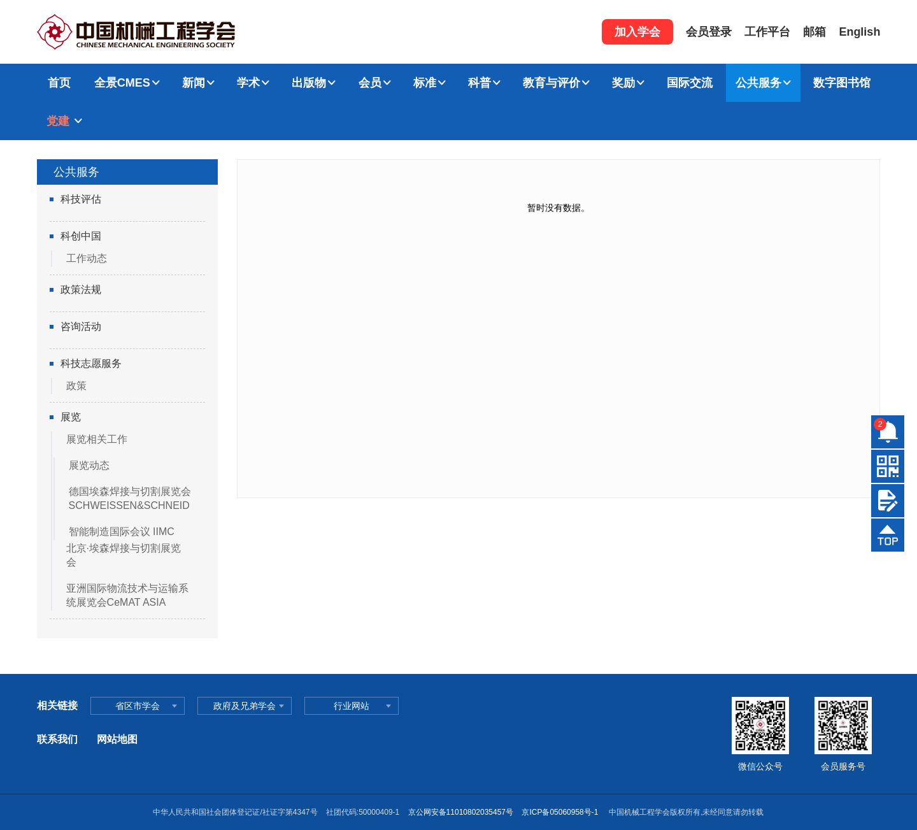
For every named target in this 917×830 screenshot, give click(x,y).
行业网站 (351, 706)
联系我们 (57, 739)
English (859, 31)
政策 (76, 385)
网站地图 (117, 739)
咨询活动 (80, 326)
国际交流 (690, 82)
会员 (370, 82)
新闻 (193, 82)
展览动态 (89, 465)
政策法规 (80, 289)
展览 (70, 416)
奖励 (623, 82)
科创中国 (80, 236)
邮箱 (814, 31)
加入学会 (637, 31)
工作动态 (86, 258)
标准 (424, 82)
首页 (59, 82)
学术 (248, 82)
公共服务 (758, 82)
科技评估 (80, 199)
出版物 (309, 82)
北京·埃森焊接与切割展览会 (123, 555)
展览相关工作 (96, 439)
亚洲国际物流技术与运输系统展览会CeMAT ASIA (127, 595)
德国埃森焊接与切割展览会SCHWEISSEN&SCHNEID (130, 498)
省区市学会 (137, 706)
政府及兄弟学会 (244, 706)
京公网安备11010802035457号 (460, 812)
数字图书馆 (842, 82)
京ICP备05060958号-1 (561, 812)
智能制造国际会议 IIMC (121, 531)
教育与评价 (551, 82)
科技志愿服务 (91, 363)
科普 (479, 82)
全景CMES (122, 82)
